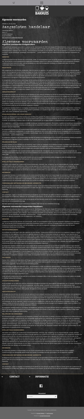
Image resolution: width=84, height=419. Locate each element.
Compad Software (40, 413)
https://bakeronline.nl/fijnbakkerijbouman (12, 37)
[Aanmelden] (40, 396)
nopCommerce (50, 413)
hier (24, 201)
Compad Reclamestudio (45, 415)
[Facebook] (41, 385)
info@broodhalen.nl (75, 368)
